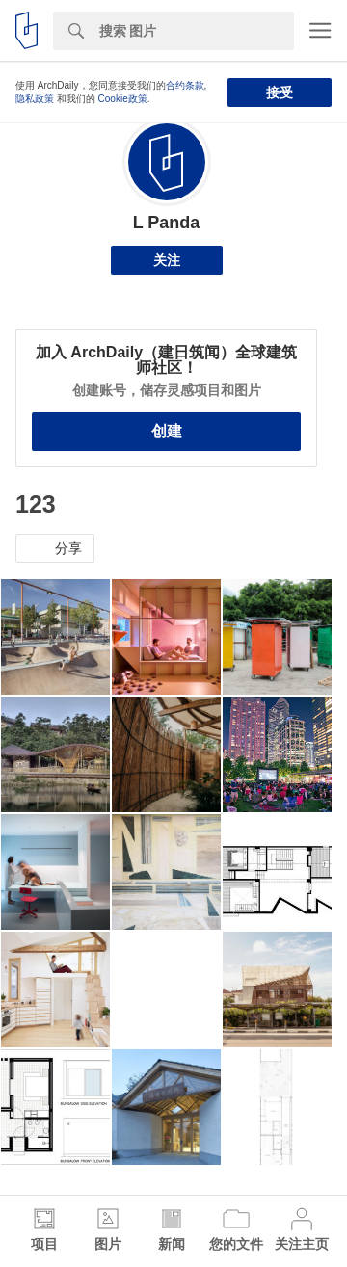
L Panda (166, 222)
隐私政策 (34, 98)
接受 (279, 92)
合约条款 (185, 85)
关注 (166, 260)
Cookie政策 (122, 98)
